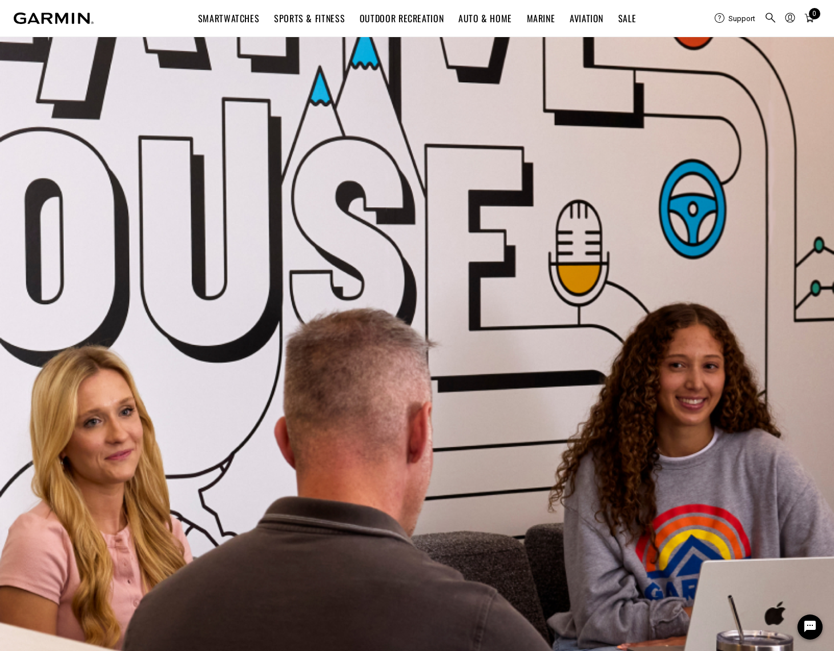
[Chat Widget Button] (810, 627)
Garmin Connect (455, 419)
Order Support (40, 460)
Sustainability (244, 487)
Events (645, 51)
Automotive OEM (662, 501)
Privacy (681, 637)
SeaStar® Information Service (687, 487)
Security (724, 637)
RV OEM (647, 515)
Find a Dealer (38, 515)
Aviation (586, 18)
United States (38, 608)
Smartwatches (229, 18)
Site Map (574, 637)
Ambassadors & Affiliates (680, 542)
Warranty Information (53, 474)
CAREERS (191, 51)
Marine (541, 18)
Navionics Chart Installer (472, 487)
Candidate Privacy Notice (417, 356)
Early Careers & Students (542, 51)
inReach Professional (671, 460)
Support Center (41, 419)
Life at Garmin (354, 51)
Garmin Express (455, 432)
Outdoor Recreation (402, 18)
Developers (653, 446)
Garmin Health (658, 419)
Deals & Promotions (50, 501)
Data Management (47, 487)
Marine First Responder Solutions (694, 474)
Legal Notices (417, 338)
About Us (236, 419)
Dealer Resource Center (676, 432)
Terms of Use (629, 637)
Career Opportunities (258, 501)
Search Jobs (266, 51)
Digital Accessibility (788, 637)
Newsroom (239, 460)
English (689, 79)
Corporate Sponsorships (677, 556)
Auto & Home (485, 18)
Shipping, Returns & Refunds (66, 446)
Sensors (647, 528)
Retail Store (241, 474)
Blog (228, 432)
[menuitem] (735, 18)
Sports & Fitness (309, 18)
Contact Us (34, 432)
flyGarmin (444, 460)
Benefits (435, 51)
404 (417, 170)
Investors (237, 446)
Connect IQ (446, 446)
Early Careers (244, 515)
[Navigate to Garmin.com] (54, 18)
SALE (627, 18)
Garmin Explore (454, 474)
